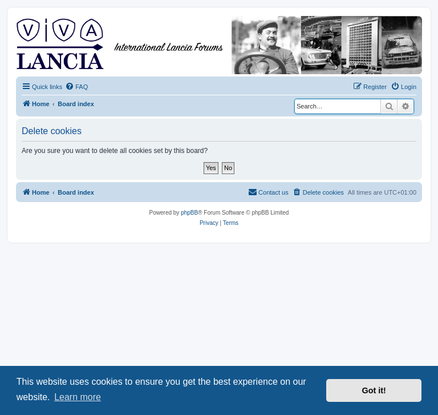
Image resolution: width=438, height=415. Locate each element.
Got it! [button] (374, 390)
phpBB (189, 212)
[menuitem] (76, 87)
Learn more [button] (77, 397)
